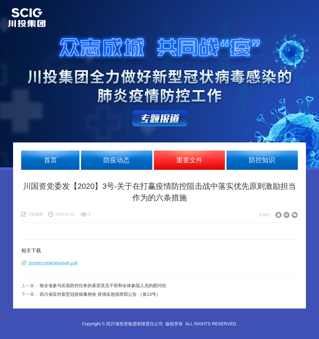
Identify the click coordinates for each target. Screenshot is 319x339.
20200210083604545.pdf (52, 263)
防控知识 (262, 160)
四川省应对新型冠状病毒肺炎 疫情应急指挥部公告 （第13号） (100, 294)
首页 (50, 160)
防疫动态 (116, 160)
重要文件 (189, 160)
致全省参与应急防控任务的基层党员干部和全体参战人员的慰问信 (103, 285)
